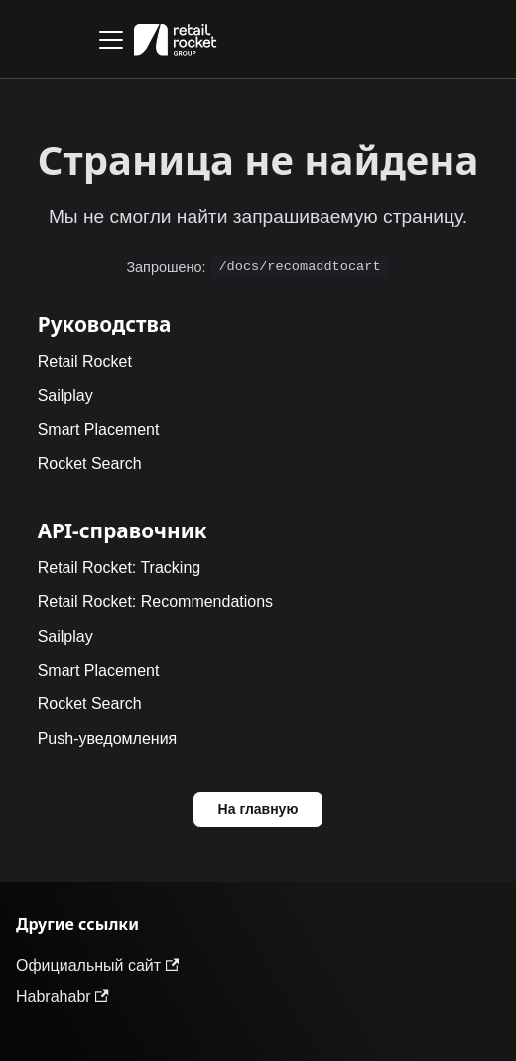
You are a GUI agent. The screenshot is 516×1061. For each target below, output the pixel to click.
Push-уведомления (108, 738)
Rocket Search (90, 463)
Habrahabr (62, 996)
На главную (258, 809)
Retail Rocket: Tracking (119, 567)
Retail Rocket (85, 361)
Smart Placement (99, 429)
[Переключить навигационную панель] (111, 40)
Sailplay (65, 395)
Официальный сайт (97, 965)
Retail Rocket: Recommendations (155, 601)
